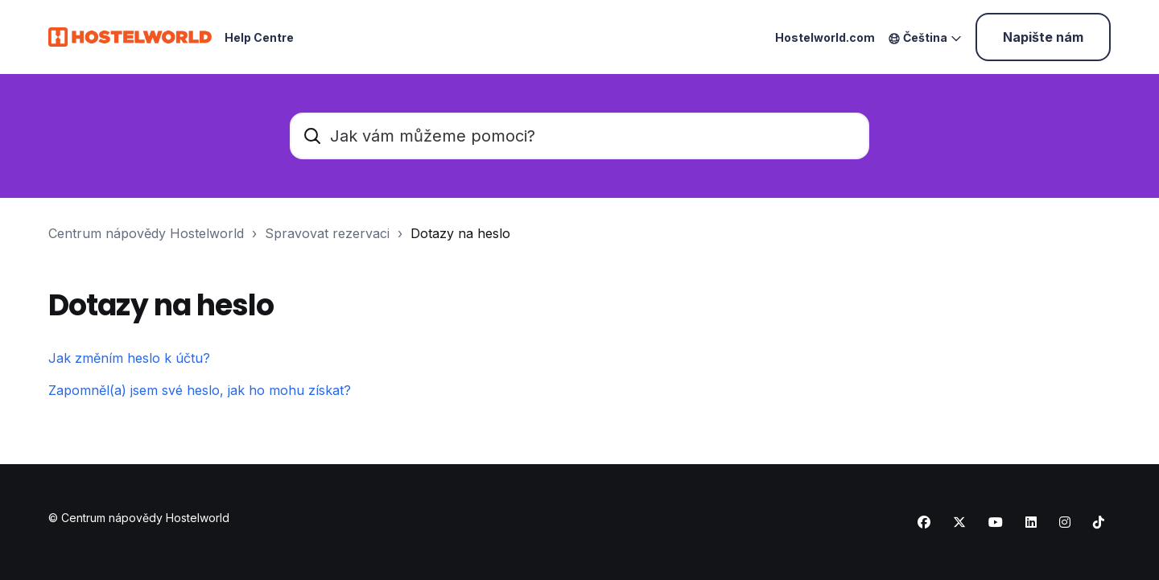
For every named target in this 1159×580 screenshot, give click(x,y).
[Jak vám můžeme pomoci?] (579, 136)
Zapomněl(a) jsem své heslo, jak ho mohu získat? (199, 390)
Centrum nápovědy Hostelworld (146, 233)
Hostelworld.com (825, 37)
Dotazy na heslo (460, 233)
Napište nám (1043, 37)
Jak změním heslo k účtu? (129, 358)
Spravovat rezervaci (327, 233)
